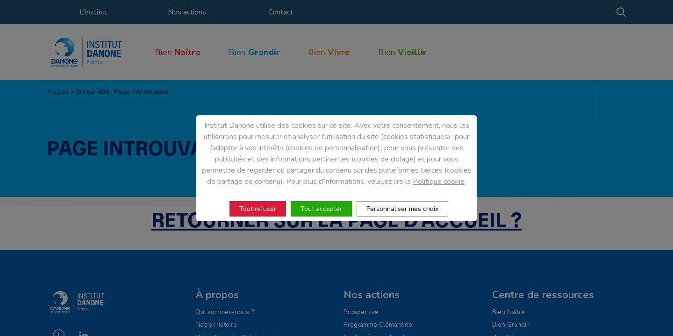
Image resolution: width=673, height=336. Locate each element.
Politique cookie (439, 181)
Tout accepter (321, 208)
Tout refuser (257, 208)
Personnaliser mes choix (402, 208)
